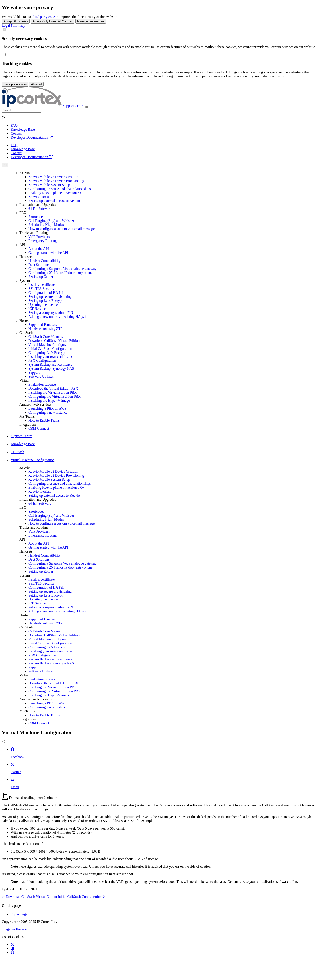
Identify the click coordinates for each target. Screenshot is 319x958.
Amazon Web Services (35, 404)
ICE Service (37, 308)
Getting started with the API (48, 253)
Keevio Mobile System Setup (49, 185)
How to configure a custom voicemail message (61, 229)
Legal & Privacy (13, 25)
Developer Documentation (32, 137)
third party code (44, 17)
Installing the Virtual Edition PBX (52, 392)
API (22, 245)
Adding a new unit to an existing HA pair (57, 316)
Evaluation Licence (42, 384)
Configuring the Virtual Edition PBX (54, 396)
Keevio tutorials (39, 197)
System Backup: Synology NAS (51, 368)
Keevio (24, 173)
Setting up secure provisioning (50, 296)
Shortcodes (36, 217)
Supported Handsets (42, 324)
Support (34, 372)
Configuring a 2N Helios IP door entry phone (60, 273)
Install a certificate (41, 284)
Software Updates (41, 376)
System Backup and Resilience (50, 364)
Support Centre (21, 436)
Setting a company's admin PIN (50, 312)
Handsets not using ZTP (45, 328)
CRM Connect (38, 428)
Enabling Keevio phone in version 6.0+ (56, 193)
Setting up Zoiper (40, 277)
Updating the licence (43, 304)
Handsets (26, 257)
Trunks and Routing (33, 233)
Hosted (24, 320)
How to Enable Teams (44, 420)
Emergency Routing (42, 241)
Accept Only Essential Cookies (52, 21)
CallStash (26, 332)
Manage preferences (90, 21)
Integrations (27, 424)
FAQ (14, 125)
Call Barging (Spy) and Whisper (51, 221)
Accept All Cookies (16, 21)
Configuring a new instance (47, 412)
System (24, 280)
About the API (38, 249)
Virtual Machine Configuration (50, 344)
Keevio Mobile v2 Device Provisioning (56, 181)
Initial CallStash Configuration (50, 348)
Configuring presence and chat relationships (59, 189)
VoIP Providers (39, 237)
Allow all (36, 84)
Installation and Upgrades (37, 205)
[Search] (21, 110)
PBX (22, 213)
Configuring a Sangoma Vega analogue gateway (62, 269)
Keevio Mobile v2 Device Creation (53, 177)
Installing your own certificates (50, 356)
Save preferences (15, 84)
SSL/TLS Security (41, 288)
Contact (16, 133)
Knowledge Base (23, 129)
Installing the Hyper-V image (49, 400)
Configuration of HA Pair (46, 292)
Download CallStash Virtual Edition (54, 340)
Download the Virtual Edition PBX (53, 388)
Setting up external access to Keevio (54, 201)
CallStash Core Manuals (45, 336)
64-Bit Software (39, 209)
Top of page (19, 914)
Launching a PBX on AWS (47, 408)
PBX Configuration (42, 360)
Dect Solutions (38, 265)
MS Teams (27, 416)
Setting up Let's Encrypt (45, 300)
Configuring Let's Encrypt (46, 352)
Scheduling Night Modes (46, 225)
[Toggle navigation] (87, 107)
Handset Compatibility (44, 261)
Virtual (24, 380)
